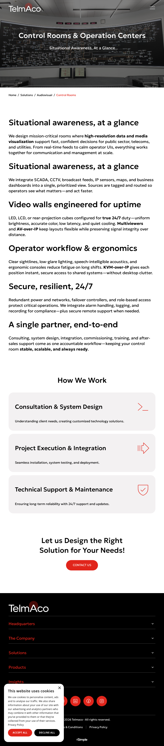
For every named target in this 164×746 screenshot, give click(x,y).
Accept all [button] (20, 732)
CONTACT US (82, 565)
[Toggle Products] (152, 667)
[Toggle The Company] (152, 638)
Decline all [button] (47, 732)
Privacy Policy (98, 727)
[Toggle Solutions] (152, 653)
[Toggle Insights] (152, 682)
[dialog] (34, 713)
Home (12, 95)
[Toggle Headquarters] (152, 624)
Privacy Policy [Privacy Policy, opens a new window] (16, 725)
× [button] (59, 688)
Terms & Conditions (70, 727)
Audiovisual (44, 95)
